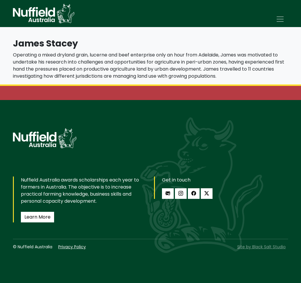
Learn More (37, 217)
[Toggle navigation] (280, 19)
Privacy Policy (72, 247)
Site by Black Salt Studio (261, 247)
